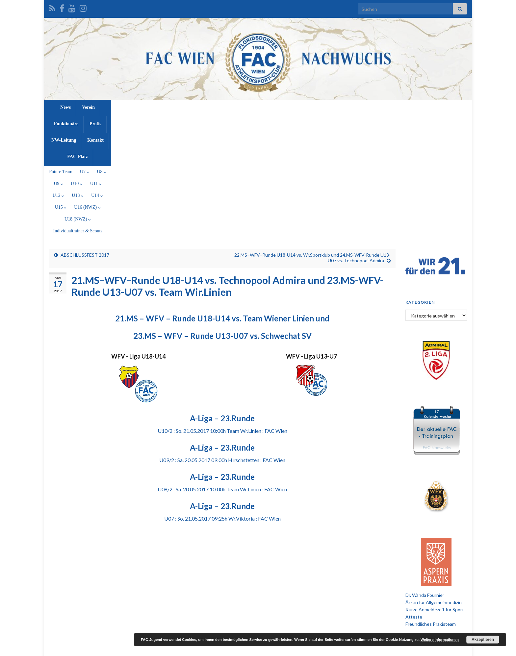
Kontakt (312, 107)
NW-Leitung (280, 107)
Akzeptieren (483, 639)
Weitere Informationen (440, 640)
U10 (188, 122)
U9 (170, 122)
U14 (265, 122)
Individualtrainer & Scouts (390, 122)
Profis (251, 107)
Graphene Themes (101, 647)
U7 (136, 122)
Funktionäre (221, 107)
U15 (285, 122)
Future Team (112, 122)
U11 (207, 122)
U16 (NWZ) (311, 122)
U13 (246, 122)
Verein (191, 107)
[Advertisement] (258, 575)
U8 (153, 122)
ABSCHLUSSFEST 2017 (85, 146)
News (169, 107)
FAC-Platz (341, 107)
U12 (227, 122)
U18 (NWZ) (345, 122)
